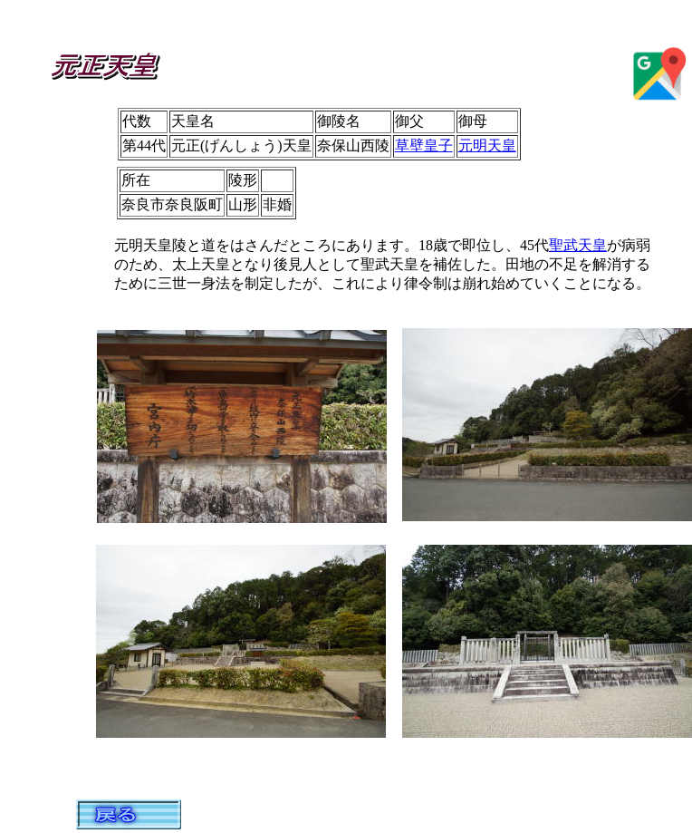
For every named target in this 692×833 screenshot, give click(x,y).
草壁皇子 (424, 145)
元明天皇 (487, 145)
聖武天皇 (578, 245)
